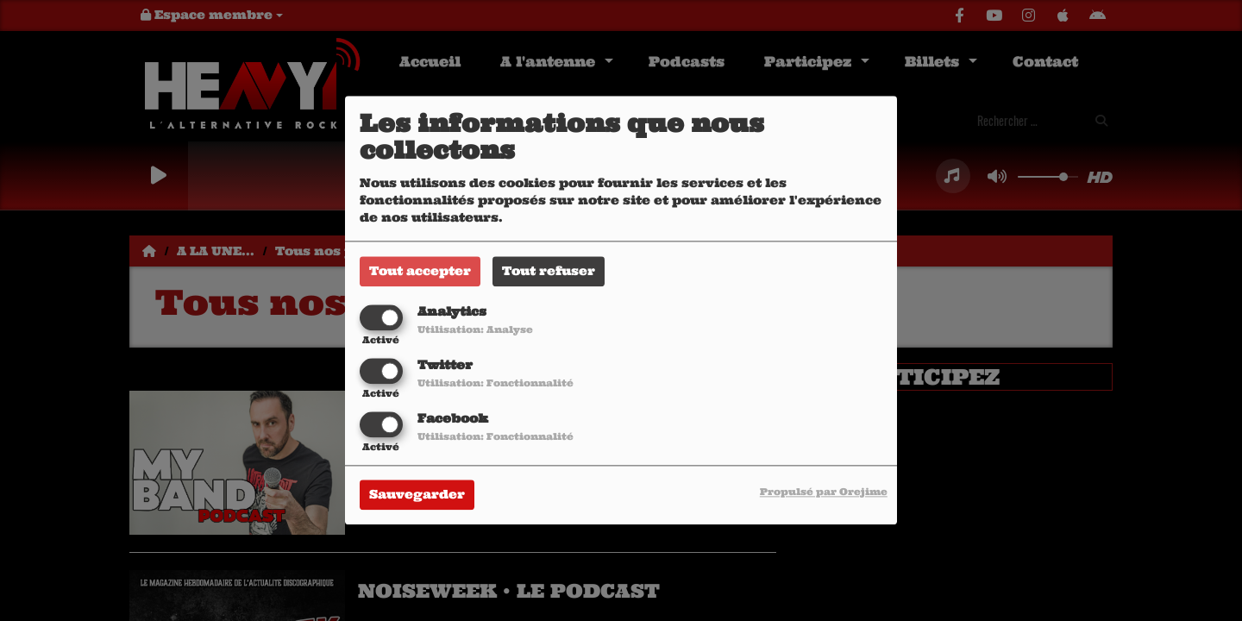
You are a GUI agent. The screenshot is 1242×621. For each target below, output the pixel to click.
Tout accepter (420, 271)
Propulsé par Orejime (824, 492)
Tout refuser (548, 271)
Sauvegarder (417, 495)
